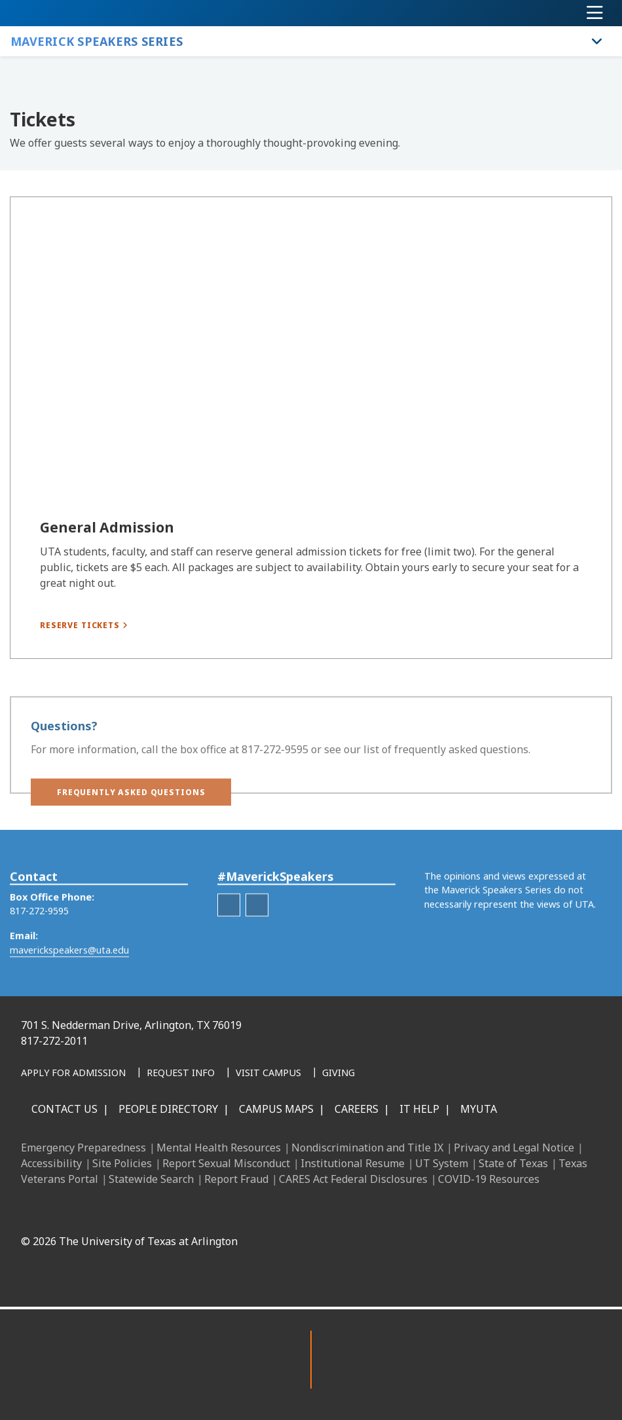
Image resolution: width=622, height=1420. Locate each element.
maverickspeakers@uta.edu (69, 966)
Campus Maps (276, 1109)
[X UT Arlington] (340, 1211)
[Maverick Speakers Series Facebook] (228, 921)
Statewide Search (151, 1179)
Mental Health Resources (218, 1147)
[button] (131, 801)
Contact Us (64, 1109)
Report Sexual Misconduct (226, 1163)
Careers (356, 1109)
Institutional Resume (353, 1163)
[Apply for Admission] (73, 1073)
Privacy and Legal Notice (514, 1147)
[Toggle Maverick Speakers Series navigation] (597, 41)
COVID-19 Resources (489, 1179)
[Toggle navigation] (595, 13)
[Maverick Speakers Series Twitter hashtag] (257, 921)
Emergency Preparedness (83, 1147)
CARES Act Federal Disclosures (353, 1179)
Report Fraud (236, 1179)
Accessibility (51, 1163)
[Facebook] (253, 1211)
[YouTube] (368, 1211)
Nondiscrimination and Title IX (367, 1147)
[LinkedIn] (282, 1211)
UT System (441, 1163)
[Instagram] (311, 1211)
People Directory (168, 1109)
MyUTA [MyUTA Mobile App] (478, 1109)
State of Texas (513, 1163)
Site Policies (122, 1163)
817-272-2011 (54, 1041)
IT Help (419, 1109)
